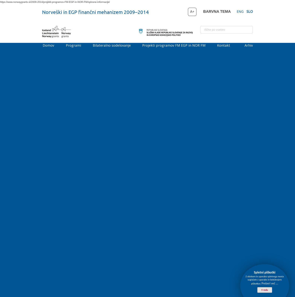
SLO (249, 11)
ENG (240, 11)
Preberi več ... (270, 283)
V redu (264, 290)
